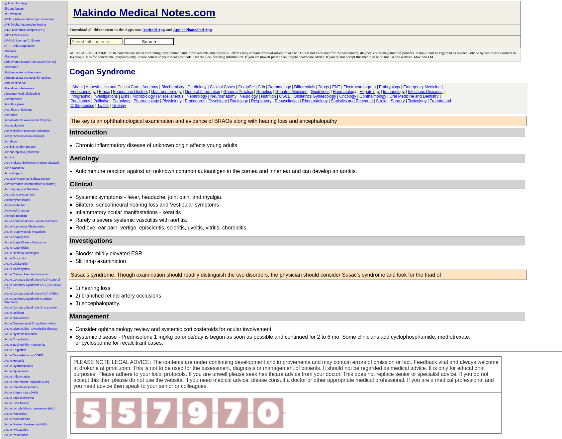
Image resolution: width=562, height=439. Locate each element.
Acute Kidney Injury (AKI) (21, 392)
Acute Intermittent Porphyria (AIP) (26, 382)
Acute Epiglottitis (15, 350)
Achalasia (10, 141)
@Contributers (14, 8)
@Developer (12, 14)
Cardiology (196, 87)
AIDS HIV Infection (16, 35)
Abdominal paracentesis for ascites (27, 77)
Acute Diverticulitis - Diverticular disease (30, 328)
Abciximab (11, 67)
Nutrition (268, 96)
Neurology (249, 96)
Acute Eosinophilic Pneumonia (24, 344)
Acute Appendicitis (16, 247)
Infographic (80, 96)
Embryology (389, 87)
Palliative (101, 101)
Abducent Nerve (15, 83)
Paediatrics (80, 101)
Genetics (264, 91)
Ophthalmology (372, 96)
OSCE (285, 96)
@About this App (15, 3)
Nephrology (197, 96)
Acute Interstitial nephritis (21, 387)
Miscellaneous (170, 96)
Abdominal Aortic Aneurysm (22, 72)
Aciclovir (10, 157)
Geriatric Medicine (291, 91)
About (77, 87)
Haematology (344, 91)
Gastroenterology (166, 91)
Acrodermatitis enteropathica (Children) (30, 184)
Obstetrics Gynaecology (315, 96)
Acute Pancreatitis (16, 435)
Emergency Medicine (421, 87)
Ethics (104, 91)
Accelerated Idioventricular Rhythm (27, 120)
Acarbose (10, 115)
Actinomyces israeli (17, 200)
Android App (153, 30)
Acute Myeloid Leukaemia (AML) (25, 424)
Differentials (304, 87)
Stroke (382, 101)
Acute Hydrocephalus (18, 366)
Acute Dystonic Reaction (20, 334)
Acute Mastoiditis (15, 413)
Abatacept (11, 56)
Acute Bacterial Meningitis (21, 253)
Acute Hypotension (17, 371)
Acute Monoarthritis (17, 419)
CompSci (246, 87)
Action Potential (14, 205)
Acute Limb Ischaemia (19, 397)
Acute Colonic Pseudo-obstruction (26, 274)
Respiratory (261, 101)
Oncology (347, 96)
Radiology (239, 101)
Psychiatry (218, 101)
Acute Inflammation (17, 376)
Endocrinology (83, 91)
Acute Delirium (14, 312)
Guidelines (320, 91)
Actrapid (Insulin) (15, 216)
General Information (202, 91)
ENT (336, 87)
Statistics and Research (352, 101)
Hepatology (369, 91)
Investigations (105, 96)
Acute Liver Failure (16, 403)
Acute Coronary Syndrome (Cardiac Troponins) (28, 300)
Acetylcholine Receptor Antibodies (26, 130)
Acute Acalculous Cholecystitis (24, 226)
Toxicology (417, 101)
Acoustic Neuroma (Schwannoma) (27, 178)
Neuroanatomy (223, 96)
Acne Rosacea (14, 168)
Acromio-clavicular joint (19, 194)
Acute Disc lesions (16, 318)
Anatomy (150, 87)
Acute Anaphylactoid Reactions (25, 231)
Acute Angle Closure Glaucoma (25, 242)
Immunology (394, 91)
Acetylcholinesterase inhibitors (24, 136)
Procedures (195, 101)
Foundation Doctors (130, 91)
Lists (125, 96)
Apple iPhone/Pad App (192, 30)
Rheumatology (315, 101)
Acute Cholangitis (16, 263)
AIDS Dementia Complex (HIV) (25, 30)
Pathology (121, 101)
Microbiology (144, 96)
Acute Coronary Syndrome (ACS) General (32, 279)
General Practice (238, 91)
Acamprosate (13, 99)
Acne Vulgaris (13, 173)
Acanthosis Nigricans (18, 109)
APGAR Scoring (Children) (22, 40)
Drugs (324, 87)
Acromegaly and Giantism (21, 189)
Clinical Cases (222, 87)
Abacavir (10, 51)
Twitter (103, 105)
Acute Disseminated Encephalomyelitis (30, 323)
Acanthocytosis (14, 104)
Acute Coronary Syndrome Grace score (30, 307)
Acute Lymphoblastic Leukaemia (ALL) (29, 408)
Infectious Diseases (425, 91)
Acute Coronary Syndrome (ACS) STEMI (31, 293)
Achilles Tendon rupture (20, 146)
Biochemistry (172, 87)
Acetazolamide (14, 125)
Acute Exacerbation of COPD (23, 355)
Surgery (398, 101)
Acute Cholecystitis (17, 269)
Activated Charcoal (17, 210)
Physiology (172, 101)
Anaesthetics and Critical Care (112, 87)
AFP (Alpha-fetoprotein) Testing (25, 24)
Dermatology (279, 87)
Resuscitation (287, 101)
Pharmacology (146, 101)
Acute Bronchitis (15, 258)
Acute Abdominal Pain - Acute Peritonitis (31, 221)
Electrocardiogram (359, 87)
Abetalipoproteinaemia (19, 88)
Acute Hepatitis (14, 360)
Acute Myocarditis (16, 429)
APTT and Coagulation (19, 45)
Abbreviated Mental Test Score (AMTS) (30, 61)
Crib (261, 87)
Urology (119, 105)
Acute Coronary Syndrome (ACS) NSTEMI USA (32, 286)
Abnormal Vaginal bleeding (22, 93)
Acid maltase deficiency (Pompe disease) (31, 162)
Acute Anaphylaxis (16, 237)
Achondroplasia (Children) (21, 152)
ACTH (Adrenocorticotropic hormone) (29, 19)
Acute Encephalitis (16, 339)
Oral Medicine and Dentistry (414, 96)
